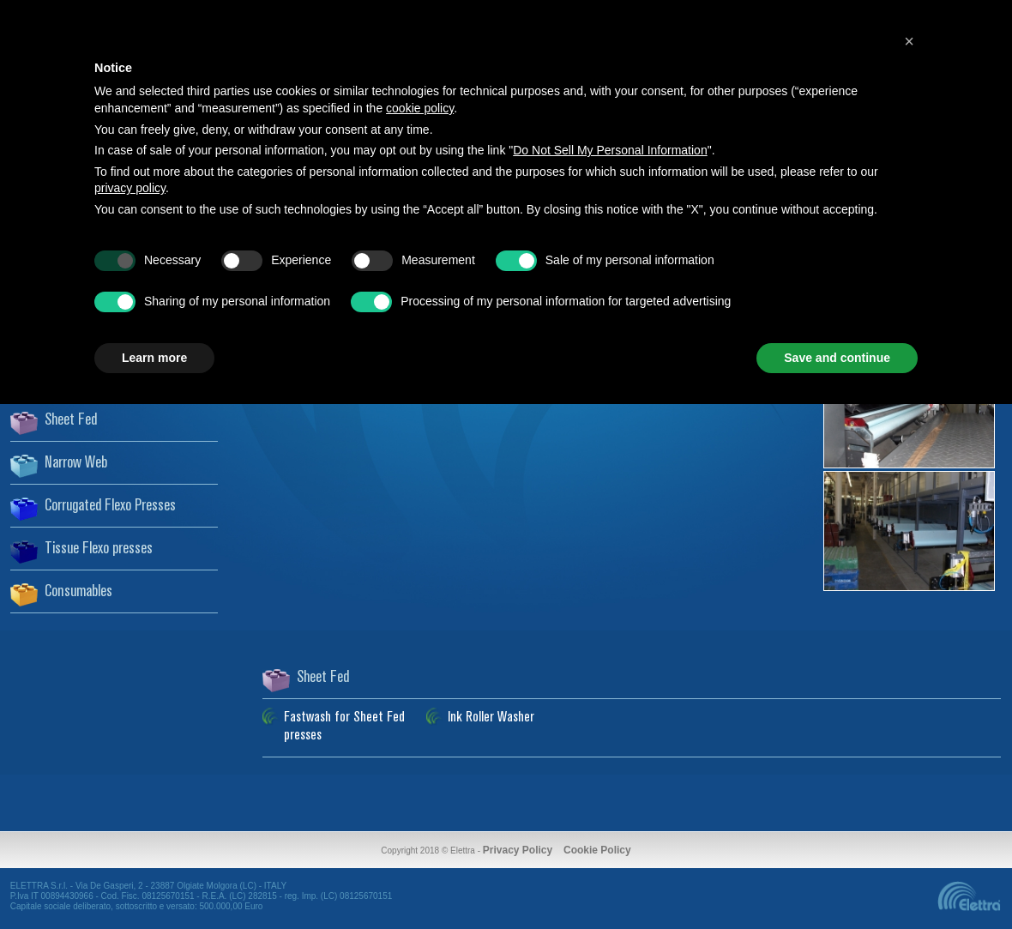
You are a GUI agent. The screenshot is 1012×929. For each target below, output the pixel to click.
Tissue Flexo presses (99, 549)
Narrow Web (76, 463)
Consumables (78, 591)
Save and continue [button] (837, 358)
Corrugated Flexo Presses (110, 506)
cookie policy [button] (420, 108)
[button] (909, 41)
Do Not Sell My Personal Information (610, 150)
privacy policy (130, 188)
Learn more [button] (154, 358)
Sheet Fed (71, 420)
